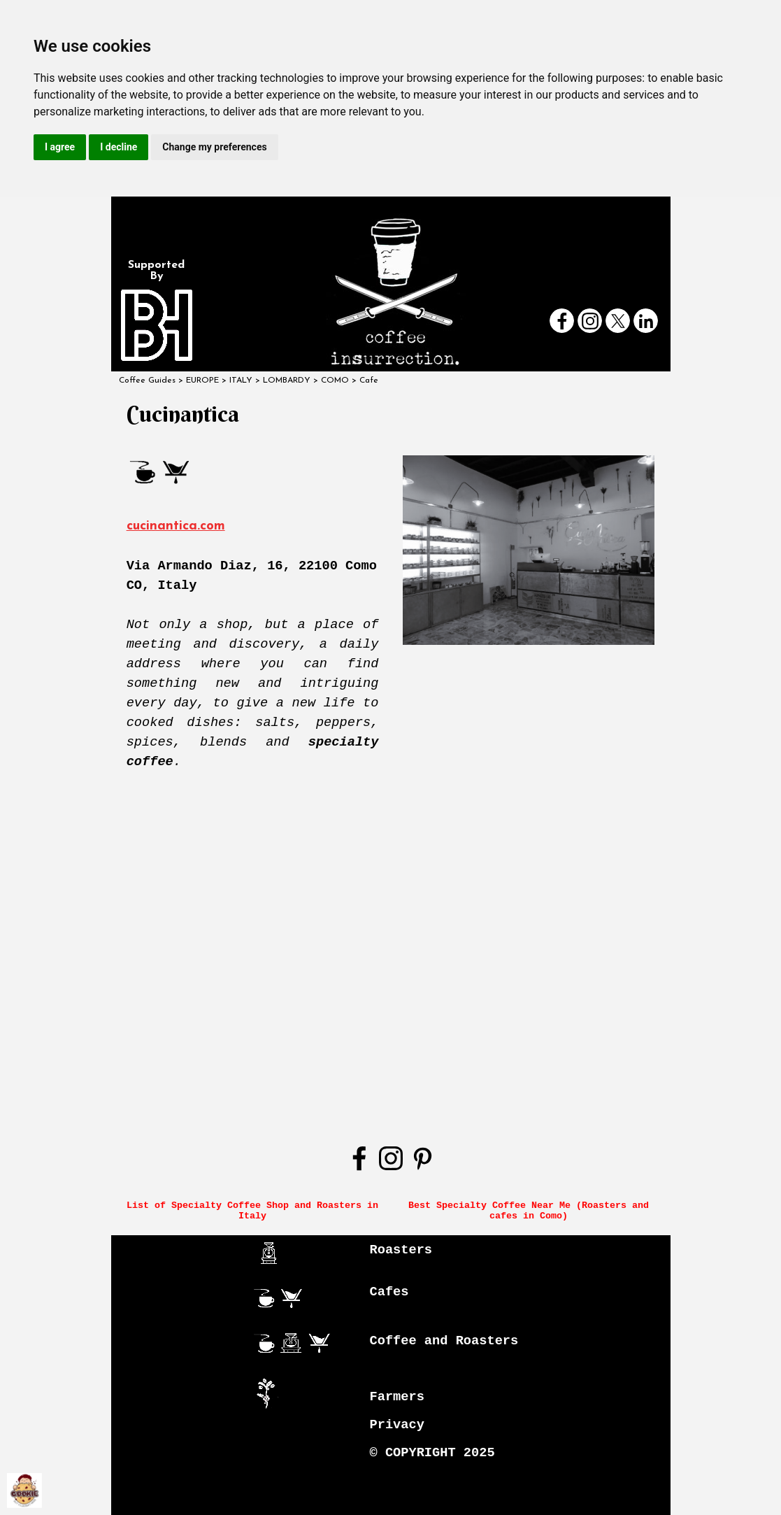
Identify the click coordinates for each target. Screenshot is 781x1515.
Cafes (389, 1292)
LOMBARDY (286, 380)
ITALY (240, 380)
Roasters (401, 1250)
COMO (335, 380)
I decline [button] (118, 146)
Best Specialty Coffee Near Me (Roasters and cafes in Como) (531, 1210)
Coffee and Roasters (444, 1341)
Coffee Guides (147, 380)
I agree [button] (60, 146)
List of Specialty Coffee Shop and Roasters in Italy (255, 1210)
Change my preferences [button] (214, 146)
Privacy (397, 1424)
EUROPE (202, 380)
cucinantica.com (176, 526)
